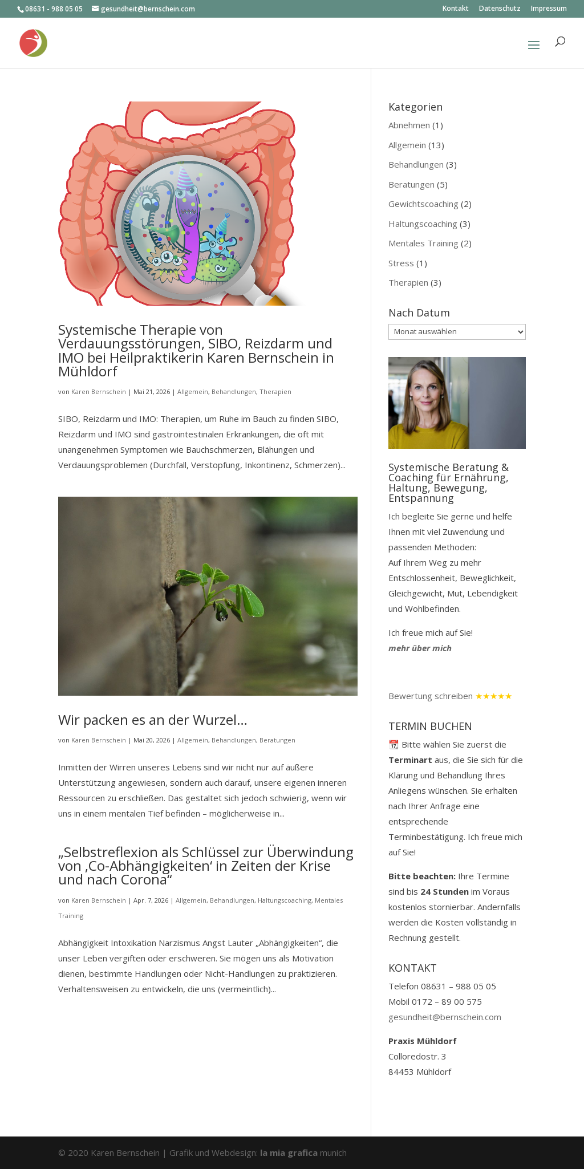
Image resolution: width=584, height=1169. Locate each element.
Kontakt (456, 9)
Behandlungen (234, 391)
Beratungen (277, 740)
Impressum (549, 9)
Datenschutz (500, 9)
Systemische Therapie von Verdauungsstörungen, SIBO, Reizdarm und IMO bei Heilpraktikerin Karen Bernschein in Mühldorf (196, 350)
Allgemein (192, 391)
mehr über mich (420, 647)
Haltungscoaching (284, 900)
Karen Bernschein (98, 391)
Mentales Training (423, 243)
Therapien (275, 391)
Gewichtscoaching (423, 203)
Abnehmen (409, 125)
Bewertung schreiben (430, 695)
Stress (401, 263)
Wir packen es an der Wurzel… (153, 719)
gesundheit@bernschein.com (444, 1016)
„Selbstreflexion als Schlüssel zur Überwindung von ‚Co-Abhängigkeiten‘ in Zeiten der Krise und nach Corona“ (206, 865)
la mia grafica (290, 1152)
